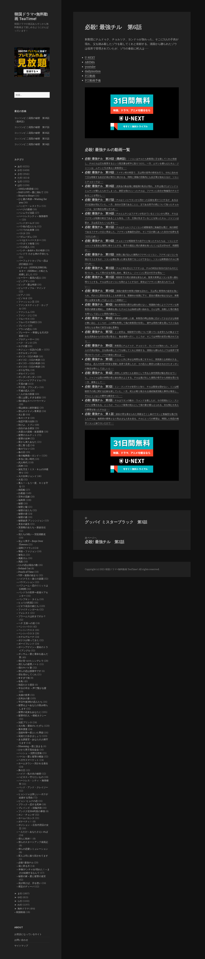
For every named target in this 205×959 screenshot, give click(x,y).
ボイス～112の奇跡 (28, 356)
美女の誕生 (24, 524)
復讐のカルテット (27, 435)
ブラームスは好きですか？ (32, 616)
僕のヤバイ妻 (25, 667)
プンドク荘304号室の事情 (31, 811)
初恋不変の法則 (26, 421)
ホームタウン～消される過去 (33, 763)
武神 (20, 465)
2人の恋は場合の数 (28, 565)
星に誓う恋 (24, 445)
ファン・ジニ (25, 315)
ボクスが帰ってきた (28, 640)
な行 (20, 181)
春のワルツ (24, 448)
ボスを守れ (24, 370)
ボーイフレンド (26, 643)
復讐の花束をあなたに (29, 712)
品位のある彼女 (26, 428)
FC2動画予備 (93, 80)
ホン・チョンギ (26, 814)
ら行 (20, 901)
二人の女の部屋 (26, 394)
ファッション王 (26, 301)
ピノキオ (22, 298)
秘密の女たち (25, 510)
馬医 (20, 561)
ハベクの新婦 (25, 209)
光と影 (21, 414)
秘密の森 (22, 517)
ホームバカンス (26, 818)
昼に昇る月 (24, 866)
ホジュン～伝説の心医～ (30, 349)
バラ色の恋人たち (27, 226)
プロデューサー (26, 339)
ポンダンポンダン (27, 376)
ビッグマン (24, 281)
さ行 (20, 174)
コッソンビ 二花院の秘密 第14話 (31, 144)
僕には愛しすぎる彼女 (29, 397)
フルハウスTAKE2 (27, 322)
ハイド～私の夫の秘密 (29, 773)
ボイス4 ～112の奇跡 (29, 366)
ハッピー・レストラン (29, 205)
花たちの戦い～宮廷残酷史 (32, 534)
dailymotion (93, 71)
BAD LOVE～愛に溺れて (30, 192)
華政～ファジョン (27, 551)
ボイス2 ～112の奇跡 (29, 359)
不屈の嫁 (22, 383)
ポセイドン (24, 373)
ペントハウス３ (26, 633)
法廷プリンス (25, 722)
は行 (20, 185)
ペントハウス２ (26, 630)
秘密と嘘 (22, 506)
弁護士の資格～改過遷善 (30, 431)
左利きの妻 (24, 698)
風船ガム (22, 558)
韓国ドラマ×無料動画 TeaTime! (31, 16)
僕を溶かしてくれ (27, 674)
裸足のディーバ (26, 886)
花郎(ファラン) (26, 547)
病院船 (21, 489)
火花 (20, 479)
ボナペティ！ (25, 821)
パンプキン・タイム (28, 599)
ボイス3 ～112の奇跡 (29, 363)
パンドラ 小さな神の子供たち (33, 253)
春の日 (21, 452)
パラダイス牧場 (26, 243)
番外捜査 (22, 729)
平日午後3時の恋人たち (30, 701)
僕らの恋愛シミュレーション (33, 848)
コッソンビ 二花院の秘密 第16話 (31, 132)
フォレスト (24, 612)
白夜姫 (21, 493)
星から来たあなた (27, 441)
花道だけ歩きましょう (29, 736)
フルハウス (24, 318)
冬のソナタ (24, 418)
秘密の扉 (22, 513)
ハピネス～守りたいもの (30, 777)
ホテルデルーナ (26, 636)
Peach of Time (26, 571)
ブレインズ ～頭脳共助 (30, 807)
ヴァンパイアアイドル (29, 380)
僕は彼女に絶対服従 (28, 407)
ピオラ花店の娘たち (28, 606)
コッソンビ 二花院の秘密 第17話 (31, 127)
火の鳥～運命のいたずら (30, 725)
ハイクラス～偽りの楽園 (30, 578)
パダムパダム (25, 236)
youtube (90, 67)
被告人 (21, 554)
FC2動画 (90, 76)
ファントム (24, 311)
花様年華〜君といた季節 (30, 732)
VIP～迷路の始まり (28, 575)
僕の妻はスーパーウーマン (32, 400)
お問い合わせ (21, 939)
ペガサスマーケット (28, 760)
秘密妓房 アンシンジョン (31, 520)
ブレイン (22, 325)
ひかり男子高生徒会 (28, 749)
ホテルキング (25, 353)
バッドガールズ (26, 223)
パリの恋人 (24, 247)
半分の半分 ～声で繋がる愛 (32, 688)
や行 (20, 897)
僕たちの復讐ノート (28, 664)
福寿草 (21, 500)
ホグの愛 (22, 346)
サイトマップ (21, 945)
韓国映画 (20, 912)
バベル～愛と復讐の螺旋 (30, 756)
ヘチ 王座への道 (26, 623)
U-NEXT (90, 57)
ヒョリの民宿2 (25, 602)
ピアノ (21, 294)
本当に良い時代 (26, 459)
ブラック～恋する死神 (29, 804)
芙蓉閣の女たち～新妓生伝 (32, 527)
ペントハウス (25, 626)
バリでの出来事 (26, 229)
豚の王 (21, 770)
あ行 (20, 166)
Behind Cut (24, 568)
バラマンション (26, 582)
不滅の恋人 (24, 390)
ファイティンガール (28, 609)
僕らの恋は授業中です (29, 671)
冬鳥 (20, 681)
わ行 (20, 904)
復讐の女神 (24, 438)
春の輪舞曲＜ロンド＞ (29, 455)
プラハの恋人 (25, 329)
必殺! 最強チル (25, 862)
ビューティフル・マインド (32, 288)
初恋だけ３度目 (26, 684)
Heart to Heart (26, 195)
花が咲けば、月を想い (29, 883)
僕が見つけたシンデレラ (30, 660)
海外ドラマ (23, 908)
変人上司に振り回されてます (33, 855)
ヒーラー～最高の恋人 (29, 277)
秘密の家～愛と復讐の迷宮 (32, 876)
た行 (20, 177)
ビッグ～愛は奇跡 (27, 284)
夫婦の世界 (24, 695)
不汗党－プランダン (28, 387)
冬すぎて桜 (24, 677)
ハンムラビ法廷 (26, 212)
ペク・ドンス (25, 342)
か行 (20, 170)
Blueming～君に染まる (30, 746)
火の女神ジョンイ (27, 476)
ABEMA (90, 62)
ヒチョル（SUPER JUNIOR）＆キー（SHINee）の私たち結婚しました (33, 271)
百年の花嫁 (24, 496)
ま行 (20, 893)
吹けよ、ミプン (26, 424)
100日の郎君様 (26, 188)
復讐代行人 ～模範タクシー (32, 715)
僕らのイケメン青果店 (29, 411)
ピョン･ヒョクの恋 (28, 801)
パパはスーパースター (29, 240)
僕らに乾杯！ (25, 838)
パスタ (21, 233)
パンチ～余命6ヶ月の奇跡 (31, 250)
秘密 (20, 503)
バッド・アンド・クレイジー (33, 787)
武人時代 (22, 462)
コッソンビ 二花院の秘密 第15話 (31, 138)
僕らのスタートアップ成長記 (33, 842)
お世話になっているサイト (28, 934)
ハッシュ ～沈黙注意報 (30, 753)
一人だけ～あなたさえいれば (33, 831)
